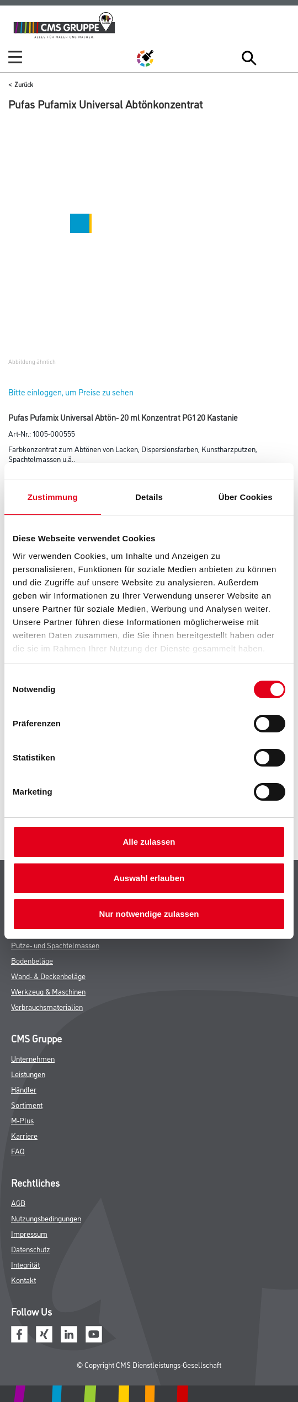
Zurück (23, 84)
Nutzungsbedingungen (46, 1218)
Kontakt (23, 1279)
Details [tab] (149, 497)
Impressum (29, 1233)
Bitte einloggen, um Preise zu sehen (71, 392)
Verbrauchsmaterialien (47, 1006)
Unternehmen (33, 1058)
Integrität (25, 1264)
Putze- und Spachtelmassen (55, 944)
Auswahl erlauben (149, 878)
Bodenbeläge (32, 960)
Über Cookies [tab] (246, 497)
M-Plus (22, 1120)
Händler (23, 1089)
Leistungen (28, 1073)
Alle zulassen (149, 841)
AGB (18, 1202)
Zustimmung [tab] (53, 497)
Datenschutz (30, 1248)
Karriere (24, 1135)
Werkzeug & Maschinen (48, 991)
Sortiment (26, 1104)
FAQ (18, 1150)
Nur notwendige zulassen (149, 914)
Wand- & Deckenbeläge (48, 975)
